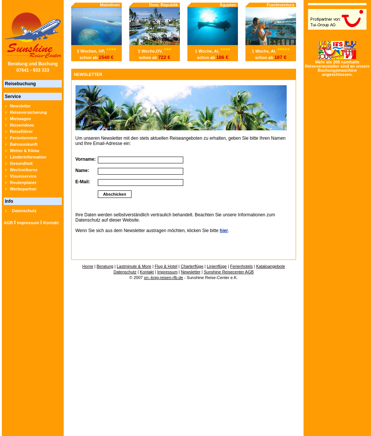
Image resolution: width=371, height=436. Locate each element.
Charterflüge (192, 266)
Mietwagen (20, 118)
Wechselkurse (24, 169)
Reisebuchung (20, 83)
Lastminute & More (134, 266)
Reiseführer (21, 131)
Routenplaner (23, 182)
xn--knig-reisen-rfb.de (163, 277)
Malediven (110, 5)
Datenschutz (24, 210)
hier (224, 230)
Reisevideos (22, 125)
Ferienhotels (241, 266)
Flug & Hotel (166, 266)
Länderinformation (28, 157)
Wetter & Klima (24, 150)
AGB (8, 222)
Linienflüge (217, 266)
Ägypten (228, 5)
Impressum (28, 222)
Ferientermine (23, 138)
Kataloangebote (270, 266)
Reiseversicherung (28, 112)
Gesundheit (21, 163)
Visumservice (23, 176)
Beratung (105, 266)
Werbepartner (23, 189)
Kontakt (50, 222)
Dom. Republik (163, 5)
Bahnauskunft (23, 144)
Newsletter (20, 106)
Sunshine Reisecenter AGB (229, 272)
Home (87, 266)
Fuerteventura (280, 5)
